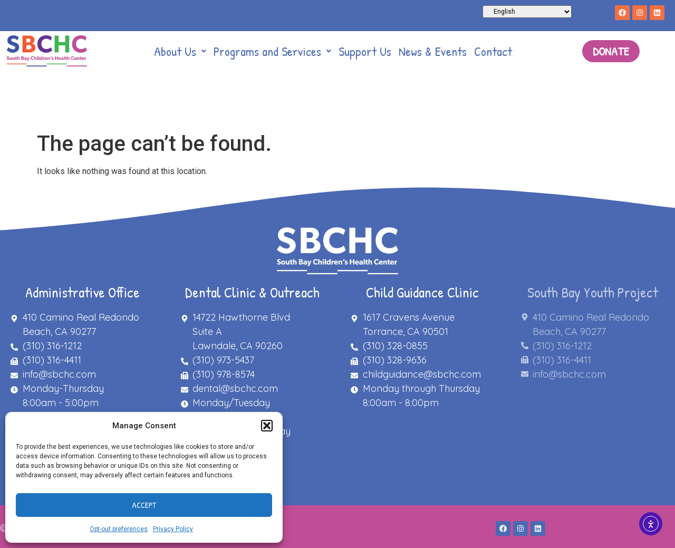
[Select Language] (527, 11)
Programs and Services (272, 51)
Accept (144, 505)
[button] (267, 425)
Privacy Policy (173, 529)
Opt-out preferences (119, 529)
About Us (180, 51)
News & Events (433, 51)
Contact (493, 51)
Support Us (365, 51)
